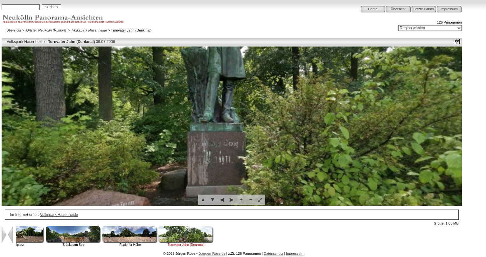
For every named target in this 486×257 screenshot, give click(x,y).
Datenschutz (273, 253)
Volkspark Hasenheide (89, 30)
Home (372, 9)
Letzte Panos (423, 9)
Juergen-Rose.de (211, 253)
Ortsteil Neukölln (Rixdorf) (46, 30)
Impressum (449, 9)
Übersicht (398, 9)
